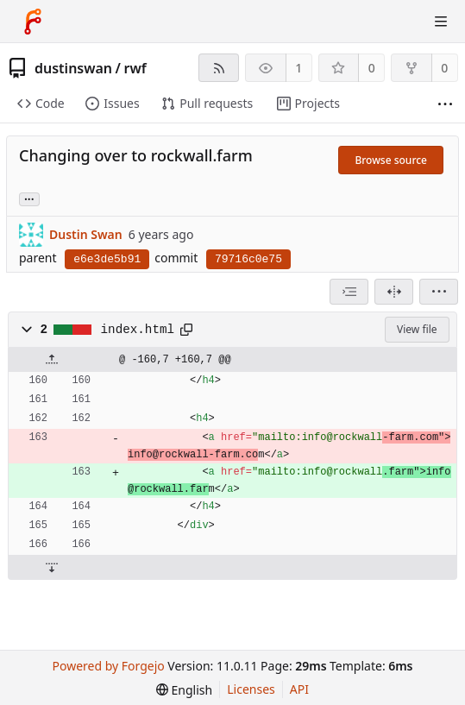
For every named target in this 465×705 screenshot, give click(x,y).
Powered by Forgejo (109, 666)
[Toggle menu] (440, 21)
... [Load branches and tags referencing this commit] (29, 198)
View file (417, 329)
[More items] (445, 104)
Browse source (391, 160)
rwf (134, 68)
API (299, 689)
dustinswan (73, 68)
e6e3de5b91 (107, 259)
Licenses (251, 689)
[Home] (33, 21)
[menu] (438, 292)
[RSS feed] (218, 68)
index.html (138, 330)
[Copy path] (186, 330)
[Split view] (393, 292)
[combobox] (349, 292)
